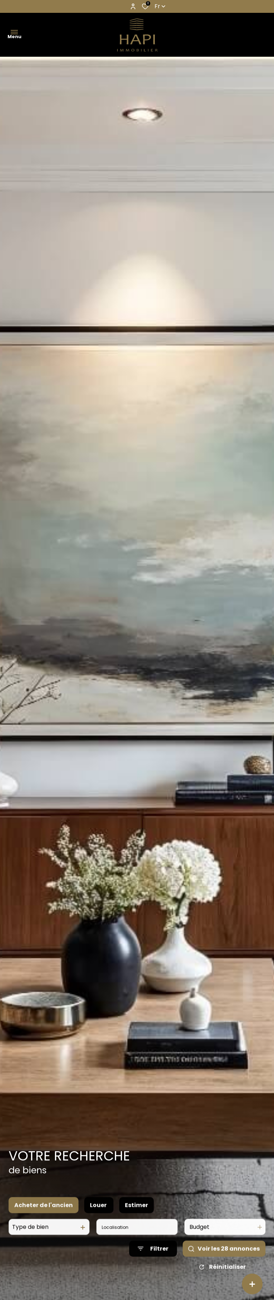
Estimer (136, 1214)
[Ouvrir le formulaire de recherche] (153, 1258)
